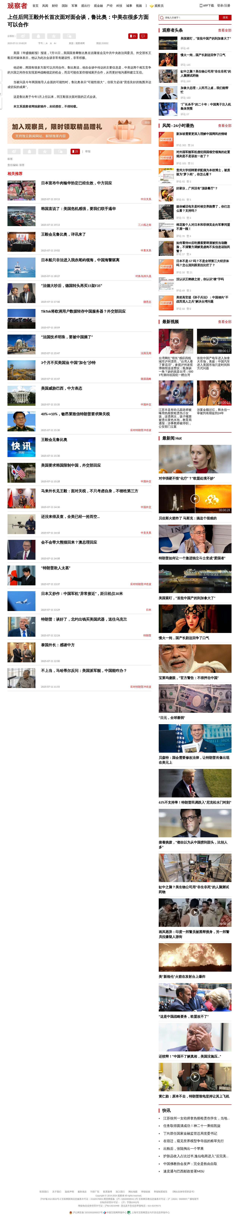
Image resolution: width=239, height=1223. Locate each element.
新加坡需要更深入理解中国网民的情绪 (201, 134)
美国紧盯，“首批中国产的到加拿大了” (206, 38)
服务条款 (82, 1191)
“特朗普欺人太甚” (55, 568)
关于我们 (56, 1191)
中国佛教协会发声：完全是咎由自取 (190, 1164)
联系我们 (44, 1191)
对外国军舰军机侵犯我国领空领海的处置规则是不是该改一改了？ (203, 154)
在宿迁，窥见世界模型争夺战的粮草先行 (193, 1141)
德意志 (147, 301)
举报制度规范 (160, 1191)
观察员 (157, 6)
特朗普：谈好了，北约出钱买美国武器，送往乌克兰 (84, 619)
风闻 (45, 5)
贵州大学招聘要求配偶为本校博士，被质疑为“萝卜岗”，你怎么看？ (203, 172)
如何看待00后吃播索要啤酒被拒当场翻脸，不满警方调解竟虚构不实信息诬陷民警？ (203, 247)
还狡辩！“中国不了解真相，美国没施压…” (190, 1056)
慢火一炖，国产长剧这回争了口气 (203, 55)
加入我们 (120, 1191)
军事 (74, 5)
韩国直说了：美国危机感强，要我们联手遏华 (78, 208)
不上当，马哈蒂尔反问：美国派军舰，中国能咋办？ (84, 670)
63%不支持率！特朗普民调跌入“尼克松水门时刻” (195, 802)
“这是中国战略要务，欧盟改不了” (184, 1017)
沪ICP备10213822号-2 (50, 1199)
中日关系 (146, 199)
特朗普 (147, 635)
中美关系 (146, 250)
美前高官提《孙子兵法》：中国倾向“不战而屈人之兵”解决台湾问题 (202, 299)
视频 (139, 5)
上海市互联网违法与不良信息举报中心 (148, 1212)
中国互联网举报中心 (115, 1212)
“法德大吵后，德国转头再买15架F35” (71, 285)
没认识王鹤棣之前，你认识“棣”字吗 (200, 279)
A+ (55, 43)
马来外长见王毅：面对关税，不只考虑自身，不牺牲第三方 (89, 491)
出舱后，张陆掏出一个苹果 (183, 1149)
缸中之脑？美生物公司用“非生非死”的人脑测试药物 (206, 73)
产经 (110, 5)
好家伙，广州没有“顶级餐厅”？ (197, 188)
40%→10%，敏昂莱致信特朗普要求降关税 (75, 414)
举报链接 (145, 1191)
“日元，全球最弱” (172, 718)
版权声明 (69, 1191)
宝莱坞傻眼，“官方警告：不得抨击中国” (189, 678)
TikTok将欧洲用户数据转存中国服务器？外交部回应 (83, 311)
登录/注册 (223, 5)
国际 (65, 5)
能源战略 (146, 378)
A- (47, 43)
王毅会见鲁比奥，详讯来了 (63, 234)
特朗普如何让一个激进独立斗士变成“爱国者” (192, 558)
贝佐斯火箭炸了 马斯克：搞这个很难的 (188, 518)
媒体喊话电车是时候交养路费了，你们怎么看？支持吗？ (203, 208)
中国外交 (146, 404)
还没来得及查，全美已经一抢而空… (70, 516)
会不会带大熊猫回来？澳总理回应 (69, 542)
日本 (148, 609)
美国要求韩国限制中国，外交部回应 (71, 465)
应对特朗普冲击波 (140, 430)
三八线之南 (144, 224)
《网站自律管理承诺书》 (183, 1191)
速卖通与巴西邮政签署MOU (183, 1171)
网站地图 (132, 1191)
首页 (35, 5)
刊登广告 (94, 1191)
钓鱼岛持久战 (143, 276)
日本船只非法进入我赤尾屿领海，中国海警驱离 (80, 260)
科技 (119, 5)
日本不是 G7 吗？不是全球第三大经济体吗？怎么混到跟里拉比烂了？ (202, 263)
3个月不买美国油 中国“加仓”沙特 (68, 362)
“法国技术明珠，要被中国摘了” (67, 337)
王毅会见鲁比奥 (54, 439)
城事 (129, 5)
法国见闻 (146, 353)
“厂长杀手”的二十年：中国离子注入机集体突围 (206, 106)
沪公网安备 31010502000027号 (86, 1212)
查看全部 (225, 30)
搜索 (225, 17)
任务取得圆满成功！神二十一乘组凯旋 (192, 1126)
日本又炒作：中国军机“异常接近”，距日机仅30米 (82, 593)
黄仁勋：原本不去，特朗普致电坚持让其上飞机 (194, 1096)
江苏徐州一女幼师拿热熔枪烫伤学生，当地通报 (198, 1118)
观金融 (98, 5)
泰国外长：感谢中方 (58, 645)
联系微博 (107, 1191)
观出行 (85, 5)
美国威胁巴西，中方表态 (61, 388)
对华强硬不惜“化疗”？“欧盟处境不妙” (187, 478)
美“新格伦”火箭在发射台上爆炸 (182, 977)
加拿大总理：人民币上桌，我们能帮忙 (204, 90)
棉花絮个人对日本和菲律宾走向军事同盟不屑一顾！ (203, 227)
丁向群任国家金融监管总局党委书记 (190, 1133)
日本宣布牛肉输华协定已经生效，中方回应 (76, 183)
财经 (55, 5)
